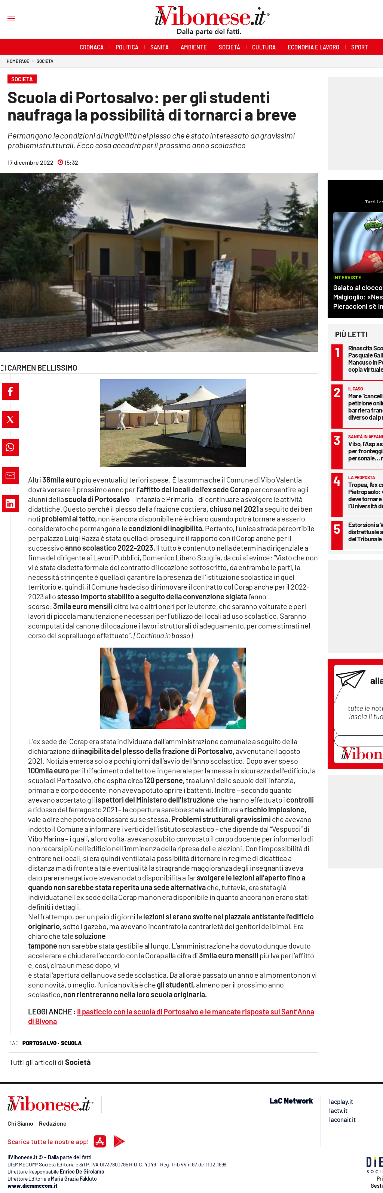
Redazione (53, 1123)
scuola (71, 1043)
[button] (10, 391)
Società (45, 61)
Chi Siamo (20, 1123)
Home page (18, 61)
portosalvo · (40, 1043)
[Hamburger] (4, 18)
